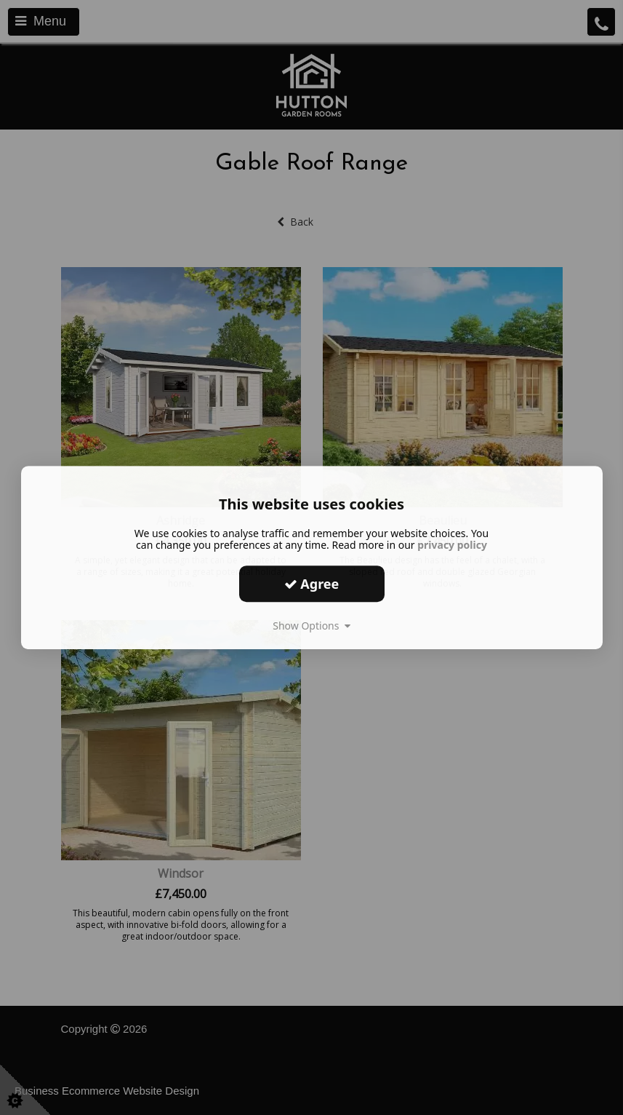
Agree (311, 583)
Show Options (311, 625)
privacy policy (452, 545)
